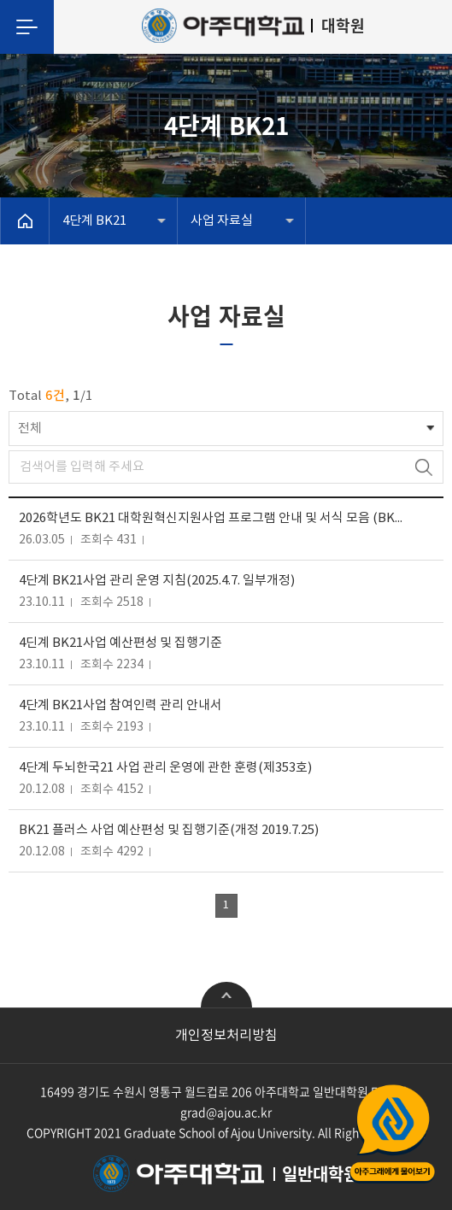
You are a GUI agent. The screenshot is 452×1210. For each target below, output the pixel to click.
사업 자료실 (222, 221)
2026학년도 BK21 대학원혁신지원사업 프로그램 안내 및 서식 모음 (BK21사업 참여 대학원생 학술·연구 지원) (213, 518)
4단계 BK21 (94, 221)
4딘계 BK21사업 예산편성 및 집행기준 (120, 643)
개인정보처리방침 (226, 1035)
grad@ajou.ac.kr (226, 1111)
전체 (30, 428)
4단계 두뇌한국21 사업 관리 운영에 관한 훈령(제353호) (165, 768)
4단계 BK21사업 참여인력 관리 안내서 (120, 705)
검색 (423, 467)
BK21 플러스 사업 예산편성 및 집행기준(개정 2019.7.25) (169, 830)
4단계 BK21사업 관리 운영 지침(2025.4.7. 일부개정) (157, 580)
